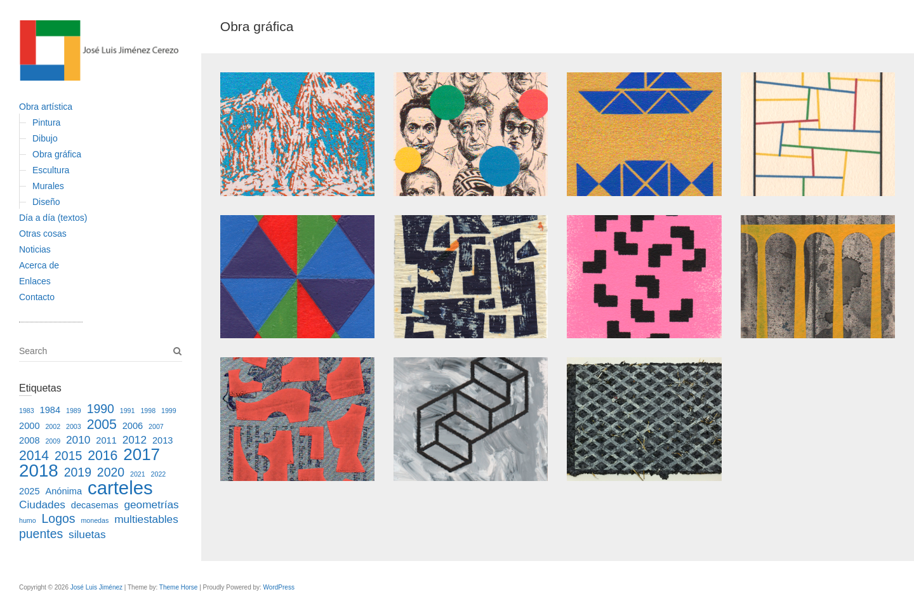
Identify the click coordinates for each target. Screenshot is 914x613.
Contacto (37, 297)
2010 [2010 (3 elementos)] (78, 439)
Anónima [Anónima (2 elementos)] (63, 491)
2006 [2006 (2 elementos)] (133, 426)
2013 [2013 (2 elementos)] (162, 440)
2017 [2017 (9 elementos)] (141, 454)
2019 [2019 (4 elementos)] (77, 472)
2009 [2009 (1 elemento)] (52, 441)
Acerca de (39, 265)
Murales (48, 186)
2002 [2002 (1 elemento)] (52, 426)
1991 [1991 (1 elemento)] (127, 410)
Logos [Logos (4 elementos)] (59, 518)
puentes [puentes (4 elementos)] (41, 534)
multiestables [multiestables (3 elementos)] (146, 519)
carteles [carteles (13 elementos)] (120, 487)
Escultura (50, 170)
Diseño (46, 202)
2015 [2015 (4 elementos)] (68, 456)
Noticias (35, 249)
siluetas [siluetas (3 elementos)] (87, 534)
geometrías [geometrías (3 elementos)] (151, 504)
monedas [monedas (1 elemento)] (95, 520)
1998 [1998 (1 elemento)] (148, 410)
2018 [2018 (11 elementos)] (38, 470)
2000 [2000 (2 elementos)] (29, 426)
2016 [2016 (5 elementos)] (102, 455)
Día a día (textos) (53, 218)
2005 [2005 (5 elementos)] (102, 424)
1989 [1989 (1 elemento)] (73, 410)
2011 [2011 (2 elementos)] (106, 440)
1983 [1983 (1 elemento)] (26, 410)
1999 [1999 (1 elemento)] (168, 410)
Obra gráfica (56, 154)
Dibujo (45, 138)
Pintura (46, 122)
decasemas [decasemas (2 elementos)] (95, 505)
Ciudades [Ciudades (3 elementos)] (42, 504)
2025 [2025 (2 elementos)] (29, 491)
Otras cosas (43, 233)
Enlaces (35, 281)
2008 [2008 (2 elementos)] (29, 440)
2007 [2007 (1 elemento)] (156, 426)
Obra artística (45, 107)
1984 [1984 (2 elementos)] (50, 410)
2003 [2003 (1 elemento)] (73, 426)
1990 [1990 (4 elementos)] (100, 409)
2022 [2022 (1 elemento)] (158, 474)
